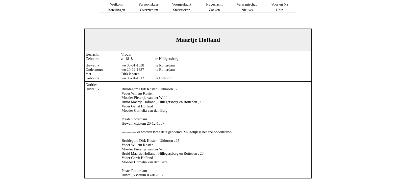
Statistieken (181, 10)
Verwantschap (247, 4)
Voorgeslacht (181, 4)
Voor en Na (279, 4)
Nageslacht (214, 4)
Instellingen (116, 10)
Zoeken (214, 10)
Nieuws (247, 10)
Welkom (116, 4)
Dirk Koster (130, 74)
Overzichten (149, 10)
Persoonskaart (149, 4)
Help (279, 10)
